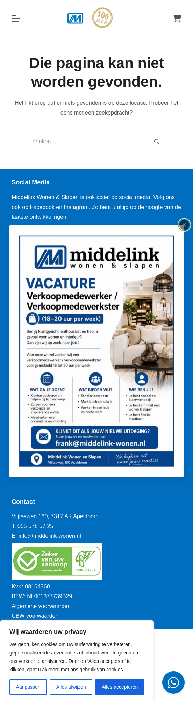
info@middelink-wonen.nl (50, 536)
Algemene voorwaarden (41, 606)
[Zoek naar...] (87, 141)
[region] (77, 661)
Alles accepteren (120, 687)
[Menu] (16, 18)
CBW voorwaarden (35, 616)
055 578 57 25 (35, 526)
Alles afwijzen (71, 687)
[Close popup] (184, 225)
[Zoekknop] (156, 141)
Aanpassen (28, 687)
